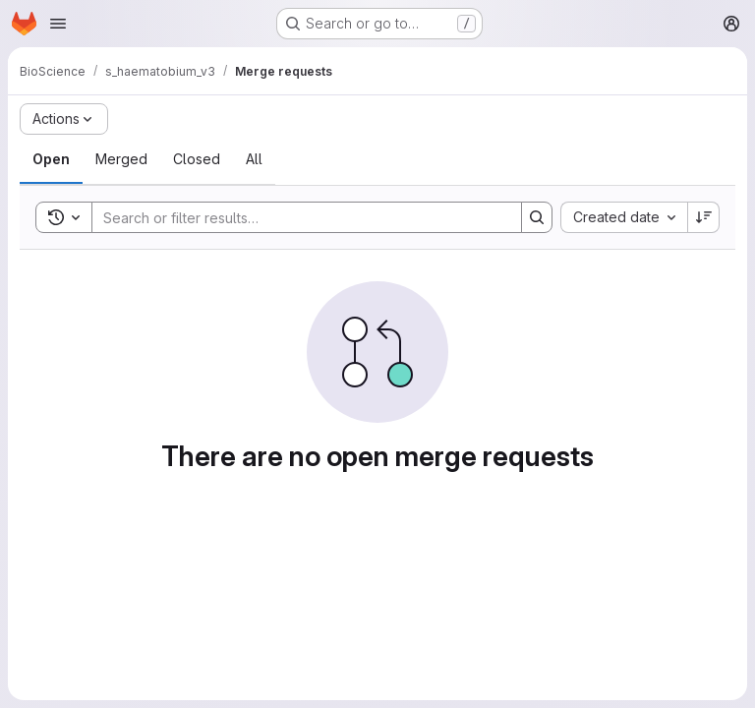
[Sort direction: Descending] (704, 217)
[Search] (297, 217)
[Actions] (64, 119)
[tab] (51, 159)
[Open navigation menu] (58, 23)
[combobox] (623, 217)
